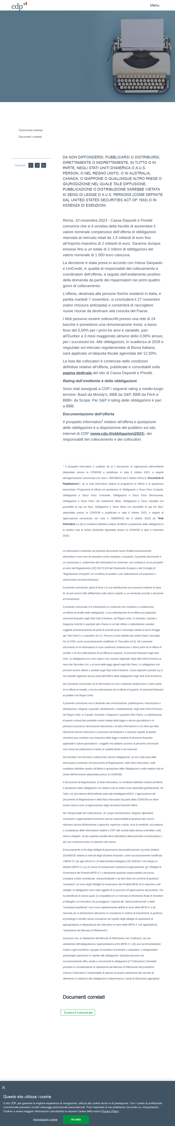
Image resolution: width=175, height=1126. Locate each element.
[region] (87, 1103)
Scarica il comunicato (78, 1012)
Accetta (76, 1119)
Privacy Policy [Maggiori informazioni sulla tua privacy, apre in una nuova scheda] (110, 1111)
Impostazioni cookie (45, 1119)
